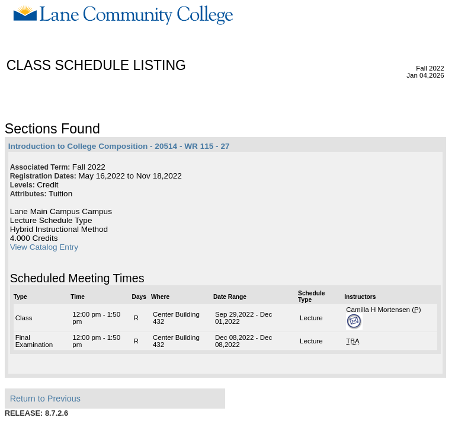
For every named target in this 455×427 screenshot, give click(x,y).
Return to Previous (45, 398)
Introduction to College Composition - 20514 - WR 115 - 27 (119, 146)
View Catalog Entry (44, 247)
